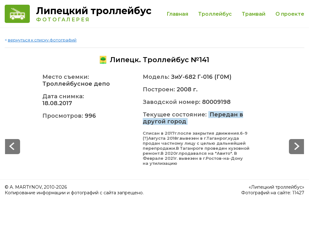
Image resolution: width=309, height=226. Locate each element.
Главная (177, 14)
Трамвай (253, 14)
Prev (296, 146)
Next (12, 146)
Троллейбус (215, 14)
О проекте (289, 14)
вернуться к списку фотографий (42, 39)
